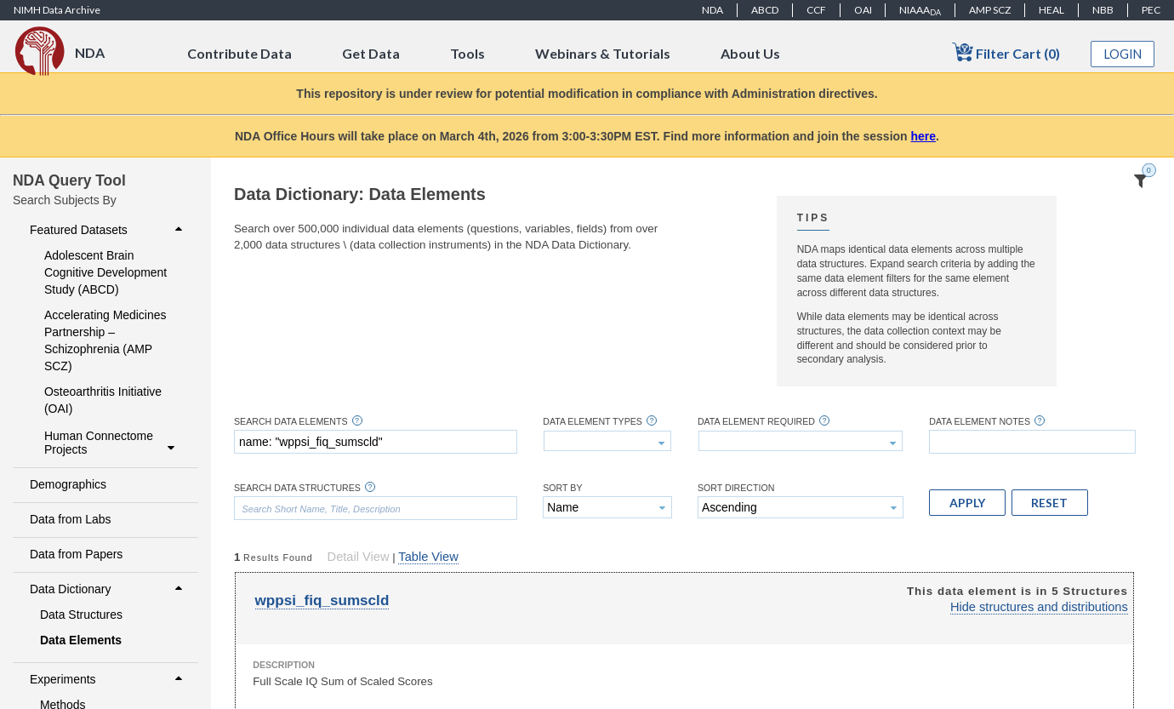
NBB (1103, 9)
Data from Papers (76, 554)
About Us (750, 53)
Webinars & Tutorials (602, 53)
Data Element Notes (979, 421)
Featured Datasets (108, 230)
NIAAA (920, 10)
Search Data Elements (291, 421)
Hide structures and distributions (1039, 607)
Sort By (562, 488)
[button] (967, 502)
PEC (1151, 9)
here (924, 136)
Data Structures (81, 614)
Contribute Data (239, 53)
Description (284, 665)
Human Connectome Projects (111, 442)
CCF (816, 9)
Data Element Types (592, 421)
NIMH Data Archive (57, 9)
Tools (467, 53)
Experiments (108, 679)
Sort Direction (736, 488)
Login (1123, 54)
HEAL (1051, 9)
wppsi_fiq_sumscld (322, 600)
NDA (712, 9)
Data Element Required (756, 421)
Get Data (371, 53)
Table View (428, 556)
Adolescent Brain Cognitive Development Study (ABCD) (105, 272)
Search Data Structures (297, 488)
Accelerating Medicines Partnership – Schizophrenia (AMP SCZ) (105, 340)
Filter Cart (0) (1006, 52)
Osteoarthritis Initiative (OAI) (103, 400)
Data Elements (81, 640)
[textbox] (375, 442)
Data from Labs (70, 519)
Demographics (68, 484)
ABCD (764, 9)
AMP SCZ (990, 9)
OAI (863, 9)
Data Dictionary (108, 589)
